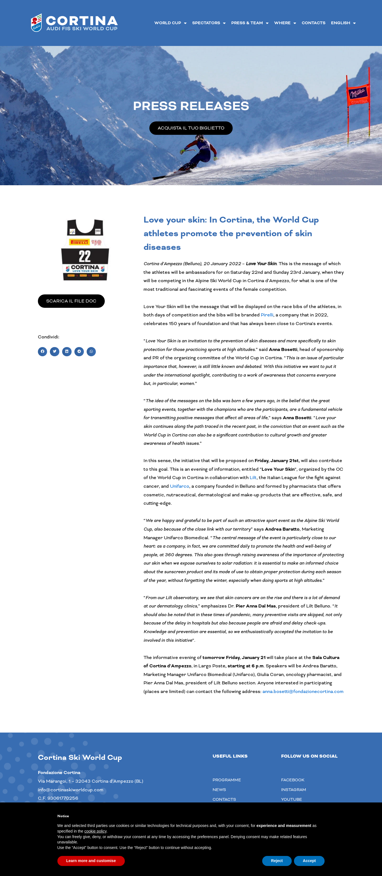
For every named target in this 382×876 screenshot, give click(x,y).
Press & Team (250, 23)
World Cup (170, 23)
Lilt (253, 477)
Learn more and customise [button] (91, 860)
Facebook (293, 779)
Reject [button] (277, 860)
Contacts (313, 23)
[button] (42, 352)
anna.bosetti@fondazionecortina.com (303, 691)
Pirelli (267, 315)
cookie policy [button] (95, 831)
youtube (291, 799)
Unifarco (179, 486)
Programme (227, 779)
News (219, 789)
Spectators (209, 23)
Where (285, 23)
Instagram (293, 789)
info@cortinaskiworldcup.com (70, 790)
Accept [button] (309, 860)
